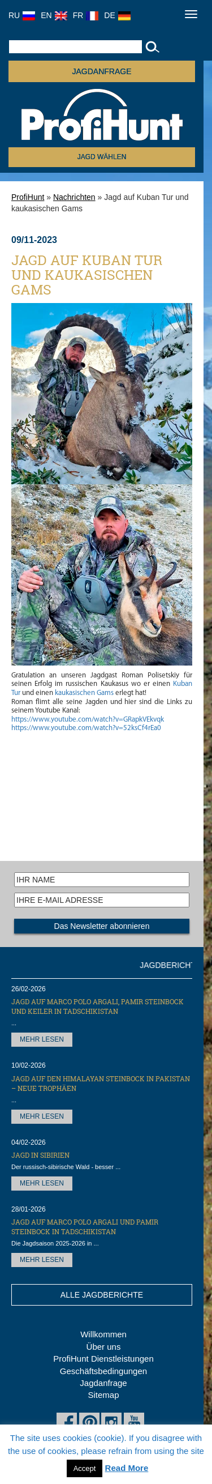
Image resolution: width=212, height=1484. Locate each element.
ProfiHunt (27, 197)
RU (21, 15)
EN (54, 15)
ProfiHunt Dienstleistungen (103, 1358)
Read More (127, 1468)
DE (117, 15)
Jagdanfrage (103, 1383)
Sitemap (103, 1395)
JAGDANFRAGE (101, 71)
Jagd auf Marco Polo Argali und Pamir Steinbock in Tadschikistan (84, 1226)
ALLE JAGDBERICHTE (101, 1294)
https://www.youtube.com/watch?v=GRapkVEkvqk (87, 719)
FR (86, 15)
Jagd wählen (102, 157)
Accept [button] (84, 1468)
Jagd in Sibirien (40, 1154)
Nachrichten (74, 197)
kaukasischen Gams (84, 693)
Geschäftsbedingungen (103, 1371)
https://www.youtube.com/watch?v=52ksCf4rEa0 (86, 728)
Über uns (103, 1346)
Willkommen (103, 1334)
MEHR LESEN (42, 1039)
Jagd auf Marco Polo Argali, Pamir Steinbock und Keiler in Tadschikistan (97, 1006)
